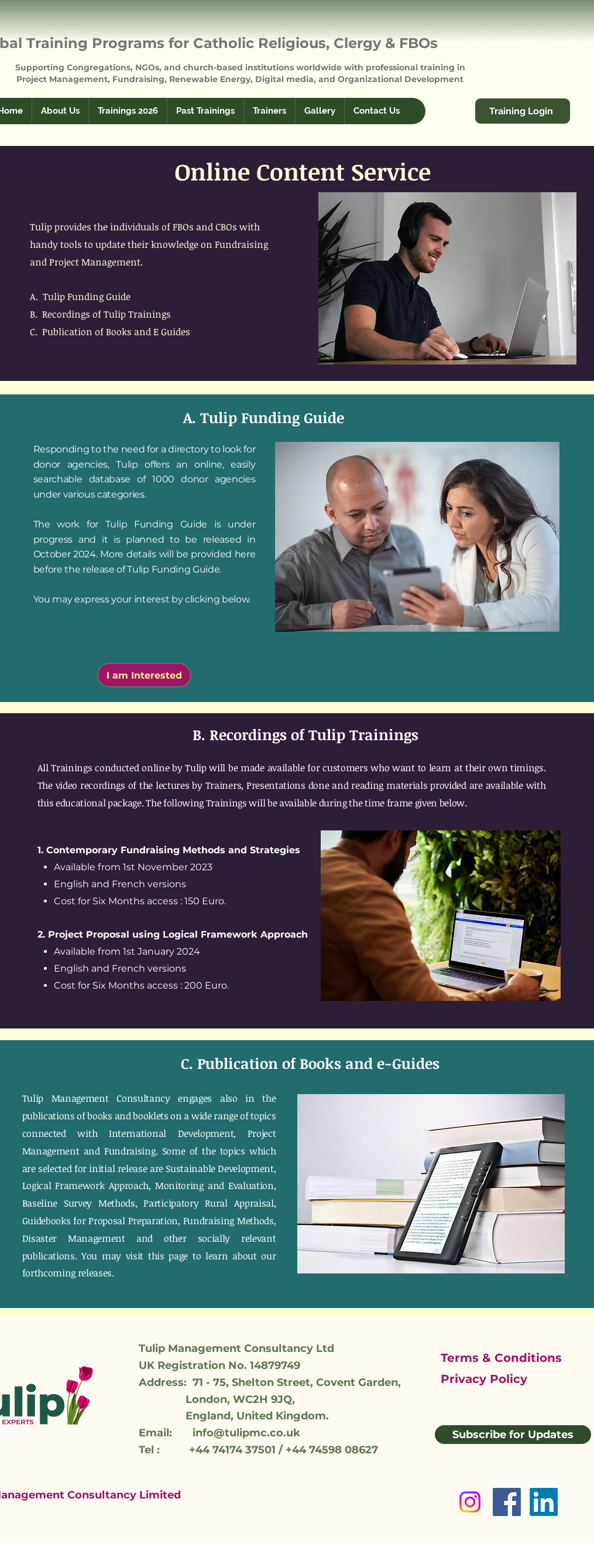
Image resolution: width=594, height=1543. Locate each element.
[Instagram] (470, 1502)
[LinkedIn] (544, 1502)
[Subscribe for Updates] (513, 1434)
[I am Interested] (144, 675)
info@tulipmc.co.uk (246, 1432)
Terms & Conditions (501, 1358)
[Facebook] (507, 1502)
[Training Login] (523, 111)
